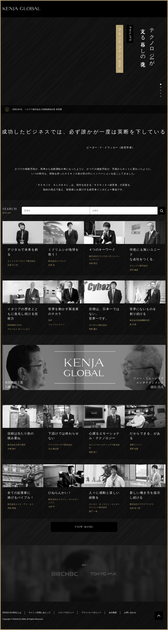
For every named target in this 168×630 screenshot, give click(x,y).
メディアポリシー (66, 612)
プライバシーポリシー (91, 612)
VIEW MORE (84, 527)
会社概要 (113, 612)
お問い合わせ (130, 612)
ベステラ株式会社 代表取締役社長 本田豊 (43, 109)
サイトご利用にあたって (40, 612)
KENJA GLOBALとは (11, 612)
